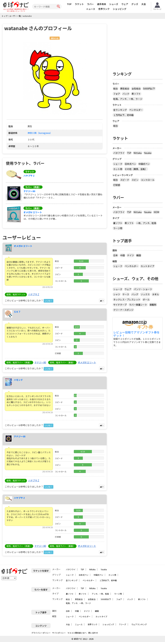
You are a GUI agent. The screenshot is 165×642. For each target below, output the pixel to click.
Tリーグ (122, 624)
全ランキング (120, 109)
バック (125, 93)
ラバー (90, 4)
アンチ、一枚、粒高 (100, 593)
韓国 (138, 255)
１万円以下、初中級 (123, 115)
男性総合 (124, 88)
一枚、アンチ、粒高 (146, 223)
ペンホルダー (136, 109)
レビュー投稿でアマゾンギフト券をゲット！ (136, 334)
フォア (116, 93)
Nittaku (138, 152)
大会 (143, 4)
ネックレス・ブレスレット (126, 299)
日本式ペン (130, 163)
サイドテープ (120, 304)
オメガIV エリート (33, 212)
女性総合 (136, 88)
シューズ (113, 4)
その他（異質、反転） (136, 169)
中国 (122, 255)
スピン (135, 179)
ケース (125, 294)
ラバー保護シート (138, 304)
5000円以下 (149, 88)
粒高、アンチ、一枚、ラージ (127, 98)
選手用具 (101, 4)
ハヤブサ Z (29, 175)
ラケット (79, 4)
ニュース (90, 8)
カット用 (117, 169)
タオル (155, 294)
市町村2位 (55, 38)
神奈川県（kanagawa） (40, 132)
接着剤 (153, 304)
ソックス (145, 294)
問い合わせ (93, 632)
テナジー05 (19, 436)
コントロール (147, 179)
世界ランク (104, 8)
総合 (115, 88)
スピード (124, 179)
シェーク (117, 163)
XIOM (156, 212)
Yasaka (147, 152)
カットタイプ (147, 266)
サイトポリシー (59, 632)
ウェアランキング (139, 624)
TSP (129, 152)
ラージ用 (117, 228)
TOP (69, 4)
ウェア (124, 4)
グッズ (134, 4)
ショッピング (119, 8)
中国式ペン (144, 163)
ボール (146, 299)
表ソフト (136, 93)
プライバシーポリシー (41, 632)
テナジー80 (29, 191)
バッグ (134, 294)
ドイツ (130, 255)
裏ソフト (117, 223)
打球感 (116, 185)
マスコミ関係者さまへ (77, 632)
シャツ (116, 294)
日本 (115, 255)
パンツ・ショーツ (143, 289)
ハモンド (18, 379)
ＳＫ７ (17, 311)
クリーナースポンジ (123, 309)
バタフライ (119, 152)
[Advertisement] (138, 44)
